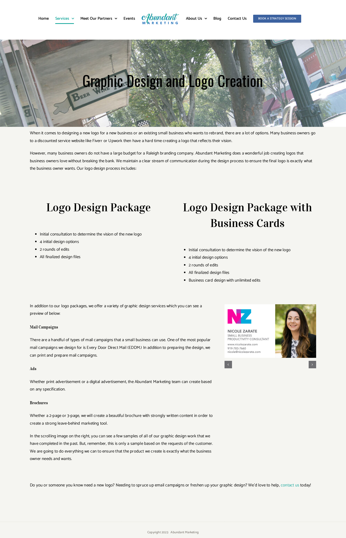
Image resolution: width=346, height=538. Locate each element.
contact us (289, 485)
